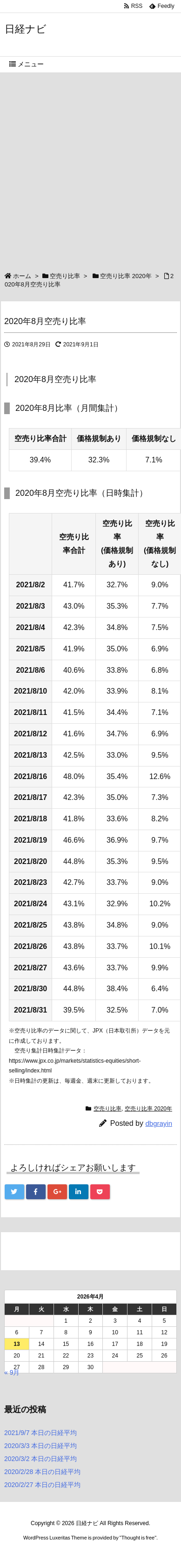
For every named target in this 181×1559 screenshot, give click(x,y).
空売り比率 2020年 (126, 276)
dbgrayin (158, 1123)
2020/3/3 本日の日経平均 (40, 1445)
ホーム (22, 276)
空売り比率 (65, 276)
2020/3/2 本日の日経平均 (40, 1458)
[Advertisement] (90, 168)
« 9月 (12, 1372)
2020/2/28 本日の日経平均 (42, 1471)
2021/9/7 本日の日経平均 (40, 1432)
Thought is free (137, 1537)
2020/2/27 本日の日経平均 (42, 1484)
